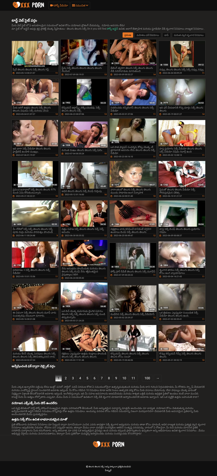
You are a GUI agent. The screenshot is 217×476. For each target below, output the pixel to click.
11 (133, 378)
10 (124, 378)
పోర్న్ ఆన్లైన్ (113, 28)
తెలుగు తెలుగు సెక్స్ (96, 466)
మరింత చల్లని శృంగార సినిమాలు (189, 35)
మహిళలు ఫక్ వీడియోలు (148, 35)
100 (147, 378)
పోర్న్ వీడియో (59, 5)
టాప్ (166, 35)
